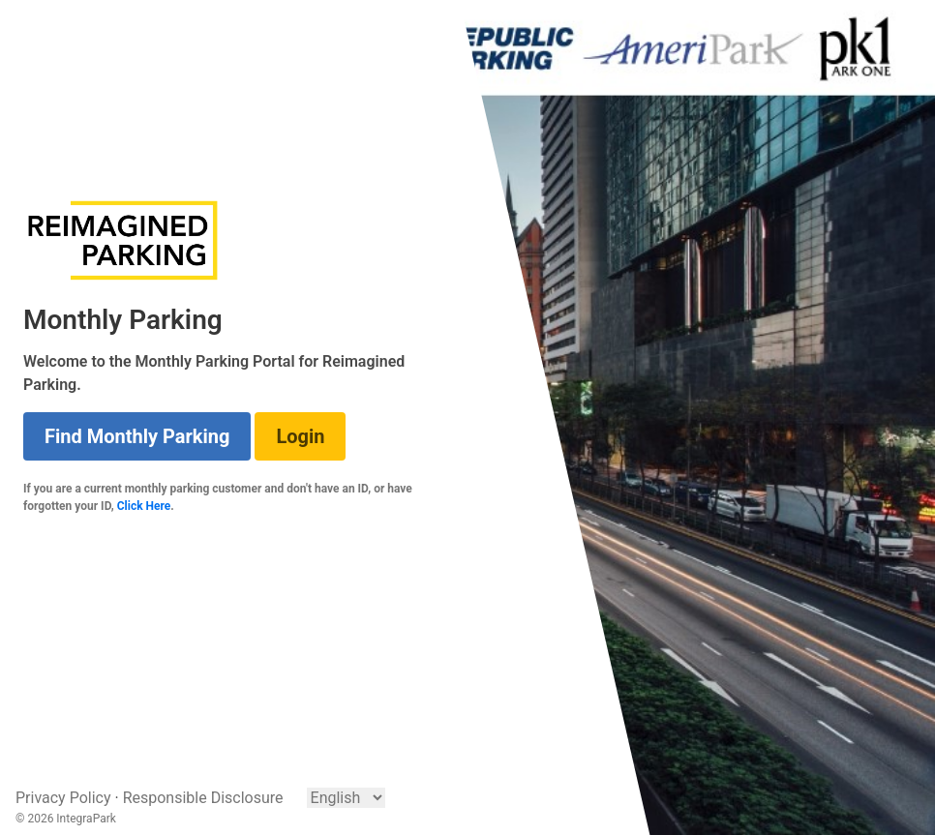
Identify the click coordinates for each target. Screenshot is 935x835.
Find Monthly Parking (137, 436)
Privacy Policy (63, 798)
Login (300, 436)
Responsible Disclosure (203, 798)
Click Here (144, 506)
